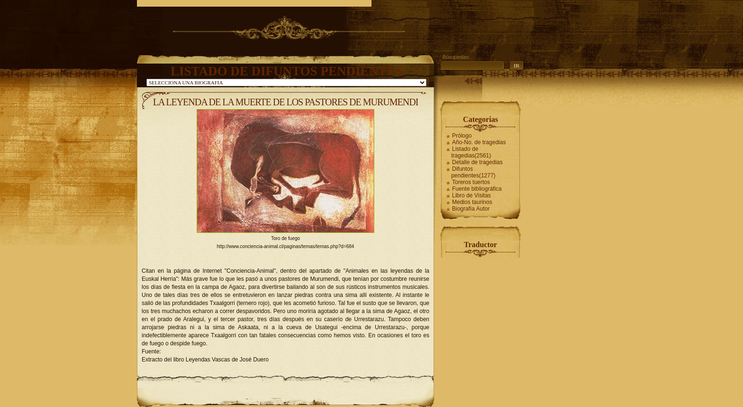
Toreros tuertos (471, 182)
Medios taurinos (472, 202)
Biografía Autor (470, 208)
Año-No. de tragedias (479, 142)
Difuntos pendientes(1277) (473, 172)
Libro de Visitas (471, 195)
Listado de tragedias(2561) (471, 152)
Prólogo (461, 135)
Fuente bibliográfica (477, 188)
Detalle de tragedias (477, 162)
